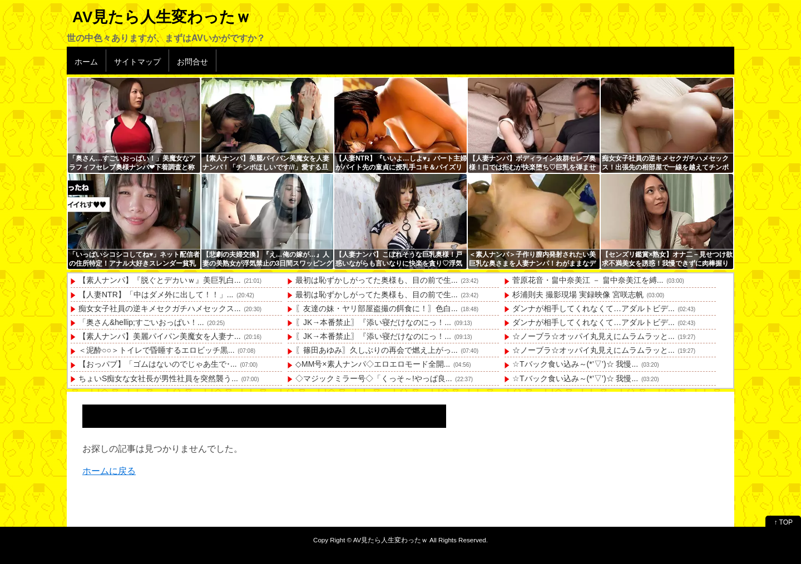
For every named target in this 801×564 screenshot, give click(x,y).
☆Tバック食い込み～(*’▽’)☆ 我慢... (575, 364)
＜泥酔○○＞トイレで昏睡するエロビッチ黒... (156, 350)
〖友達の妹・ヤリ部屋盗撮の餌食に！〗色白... (376, 308)
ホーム (86, 61)
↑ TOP (783, 522)
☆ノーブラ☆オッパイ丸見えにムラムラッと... (593, 336)
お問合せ (192, 61)
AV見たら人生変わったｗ (161, 17)
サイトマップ (137, 61)
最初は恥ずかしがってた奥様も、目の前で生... (376, 280)
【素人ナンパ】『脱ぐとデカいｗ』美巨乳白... (159, 280)
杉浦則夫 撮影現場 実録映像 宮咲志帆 (578, 294)
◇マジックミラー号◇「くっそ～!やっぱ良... (373, 378)
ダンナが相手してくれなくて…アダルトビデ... (593, 308)
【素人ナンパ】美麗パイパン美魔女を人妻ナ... (159, 336)
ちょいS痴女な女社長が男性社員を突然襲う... (158, 378)
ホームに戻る (109, 471)
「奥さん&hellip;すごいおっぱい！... (141, 322)
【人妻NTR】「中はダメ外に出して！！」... (155, 294)
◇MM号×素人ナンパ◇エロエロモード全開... (372, 364)
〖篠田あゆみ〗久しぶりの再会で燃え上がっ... (376, 350)
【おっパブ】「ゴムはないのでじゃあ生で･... (157, 364)
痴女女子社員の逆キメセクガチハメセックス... (159, 308)
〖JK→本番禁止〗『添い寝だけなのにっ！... (373, 322)
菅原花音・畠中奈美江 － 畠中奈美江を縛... (587, 280)
